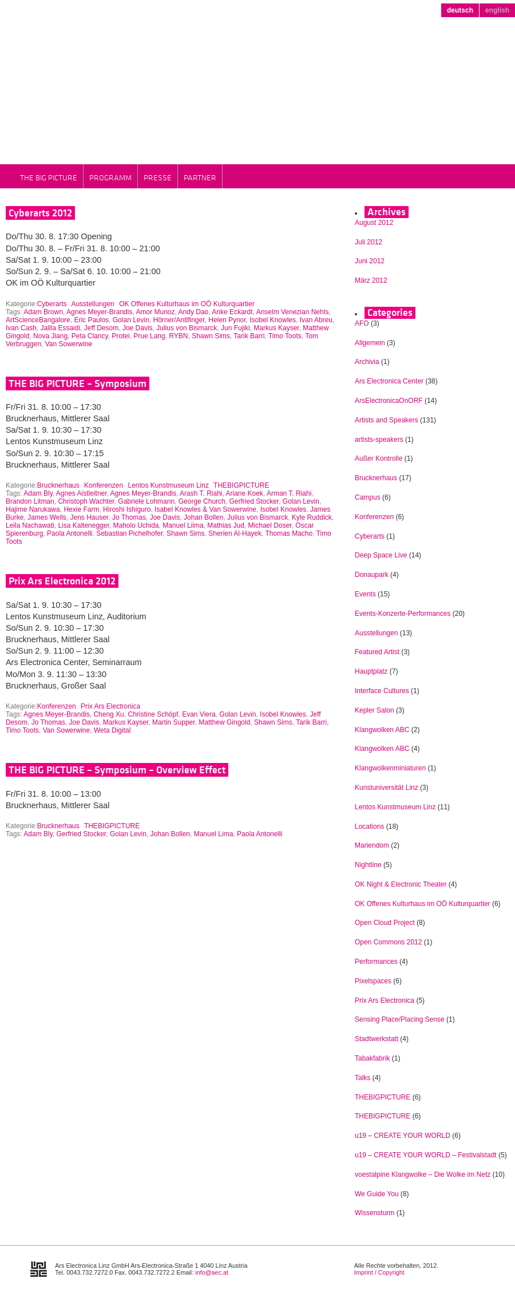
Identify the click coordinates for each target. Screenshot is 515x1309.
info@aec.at (211, 1272)
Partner (200, 177)
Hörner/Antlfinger (179, 320)
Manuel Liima (183, 525)
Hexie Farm (81, 509)
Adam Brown (43, 312)
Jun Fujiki (235, 328)
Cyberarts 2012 (40, 213)
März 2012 (371, 280)
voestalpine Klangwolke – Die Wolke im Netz (422, 1174)
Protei (120, 336)
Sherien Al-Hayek (235, 533)
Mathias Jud (225, 525)
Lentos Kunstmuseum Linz (168, 485)
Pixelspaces (373, 981)
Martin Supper (173, 722)
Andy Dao (194, 312)
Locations (369, 826)
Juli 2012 (368, 242)
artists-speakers (379, 440)
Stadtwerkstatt (376, 1039)
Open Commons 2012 (388, 942)
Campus (368, 497)
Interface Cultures (382, 691)
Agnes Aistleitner (81, 493)
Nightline (368, 865)
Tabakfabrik (372, 1058)
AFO (362, 323)
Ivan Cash (21, 328)
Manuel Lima (213, 834)
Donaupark (372, 575)
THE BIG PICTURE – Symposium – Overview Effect (117, 770)
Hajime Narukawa (33, 509)
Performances (376, 962)
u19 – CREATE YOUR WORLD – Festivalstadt (426, 1155)
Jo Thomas (129, 517)
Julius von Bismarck (186, 328)
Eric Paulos (91, 320)
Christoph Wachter (86, 501)
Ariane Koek (244, 493)
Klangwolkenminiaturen (390, 768)
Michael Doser (270, 525)
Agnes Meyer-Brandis (99, 312)
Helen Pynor (226, 320)
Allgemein (370, 343)
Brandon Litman (30, 501)
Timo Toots (285, 336)
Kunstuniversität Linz (386, 788)
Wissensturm (374, 1213)
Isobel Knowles (272, 320)
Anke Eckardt (232, 312)
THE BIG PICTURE (48, 177)
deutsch (460, 10)
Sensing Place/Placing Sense (400, 1019)
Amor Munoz (155, 312)
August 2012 (374, 223)
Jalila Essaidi (60, 328)
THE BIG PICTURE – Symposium (77, 383)
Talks (362, 1078)
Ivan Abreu (316, 320)
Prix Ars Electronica (110, 706)
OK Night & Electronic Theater (401, 884)
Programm (110, 177)
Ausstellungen (92, 304)
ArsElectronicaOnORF (389, 401)
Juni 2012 (370, 261)
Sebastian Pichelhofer (129, 533)
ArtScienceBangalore (38, 320)
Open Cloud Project (385, 923)
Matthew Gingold (224, 722)
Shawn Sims (211, 336)
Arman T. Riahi (289, 493)
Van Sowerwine (69, 344)
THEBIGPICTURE (241, 485)
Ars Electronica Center (389, 381)
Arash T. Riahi (201, 493)
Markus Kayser (276, 328)
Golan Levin (131, 320)
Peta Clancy (90, 336)
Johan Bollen (203, 517)
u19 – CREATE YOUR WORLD (402, 1136)
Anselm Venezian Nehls (292, 312)
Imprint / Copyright (379, 1272)
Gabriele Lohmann (146, 501)
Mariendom (372, 845)
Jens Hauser (89, 517)
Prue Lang (149, 336)
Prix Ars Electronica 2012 (62, 581)
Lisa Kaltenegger (83, 525)
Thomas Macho (288, 533)
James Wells (46, 517)
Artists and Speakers (386, 420)
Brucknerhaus (58, 485)
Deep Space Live (381, 555)
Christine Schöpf (153, 714)
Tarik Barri (248, 336)
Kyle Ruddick (312, 517)
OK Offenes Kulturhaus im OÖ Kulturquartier (187, 304)
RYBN (178, 336)
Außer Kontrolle (378, 458)
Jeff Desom (101, 328)
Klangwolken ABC (382, 730)
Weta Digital (112, 730)
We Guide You (377, 1194)
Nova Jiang (50, 336)
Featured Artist (377, 652)
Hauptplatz (371, 671)
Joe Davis (137, 328)
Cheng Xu (108, 714)
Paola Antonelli (69, 533)
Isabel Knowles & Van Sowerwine (205, 509)
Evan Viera (198, 714)
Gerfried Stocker (254, 501)
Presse (158, 177)
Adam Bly (37, 493)
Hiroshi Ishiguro (126, 509)
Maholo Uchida (136, 525)
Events (365, 594)
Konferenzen (103, 485)
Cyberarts (52, 304)
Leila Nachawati (30, 525)
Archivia (367, 362)
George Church (202, 501)
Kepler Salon (374, 710)
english (497, 10)
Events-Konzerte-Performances (402, 614)
